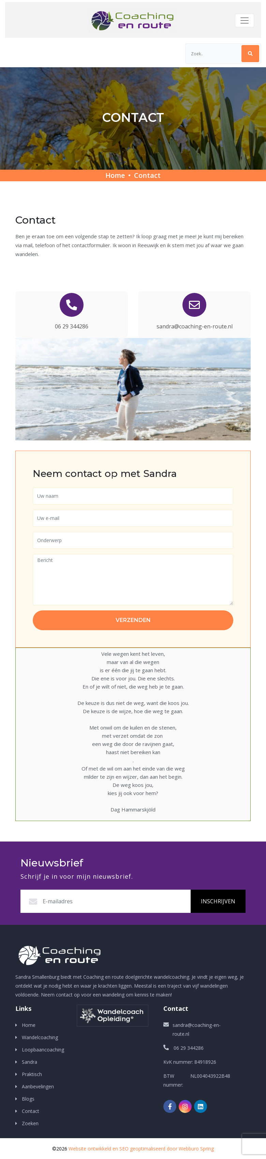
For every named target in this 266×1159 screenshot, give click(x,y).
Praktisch (32, 1074)
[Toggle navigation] (244, 20)
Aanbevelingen (38, 1086)
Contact (147, 175)
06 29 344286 (71, 326)
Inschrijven (218, 901)
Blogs (28, 1099)
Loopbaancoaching (43, 1049)
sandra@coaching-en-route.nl (195, 326)
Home (115, 175)
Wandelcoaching (40, 1037)
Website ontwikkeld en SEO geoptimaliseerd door (141, 1148)
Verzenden (133, 620)
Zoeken (29, 1123)
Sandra (29, 1062)
